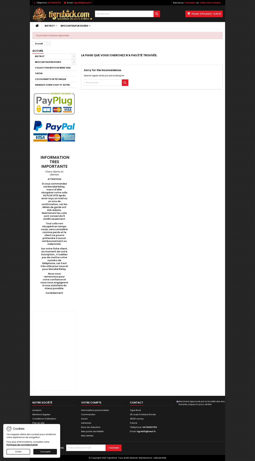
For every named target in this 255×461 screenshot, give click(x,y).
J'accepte (45, 451)
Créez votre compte (210, 2)
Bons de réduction (91, 427)
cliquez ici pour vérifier (200, 404)
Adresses (86, 422)
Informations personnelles (95, 410)
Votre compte (91, 402)
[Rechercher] (127, 14)
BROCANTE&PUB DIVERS (74, 25)
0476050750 (54, 2)
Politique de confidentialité (22, 444)
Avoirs (84, 418)
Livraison (36, 410)
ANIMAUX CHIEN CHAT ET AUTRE (52, 84)
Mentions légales (41, 414)
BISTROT (50, 25)
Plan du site (38, 422)
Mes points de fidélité (92, 431)
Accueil (37, 51)
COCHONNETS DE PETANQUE (50, 79)
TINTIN (38, 73)
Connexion (189, 2)
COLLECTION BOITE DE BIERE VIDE (53, 67)
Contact (136, 402)
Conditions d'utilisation (44, 418)
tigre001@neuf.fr (82, 2)
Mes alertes (87, 435)
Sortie (18, 451)
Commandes (88, 414)
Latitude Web (159, 457)
